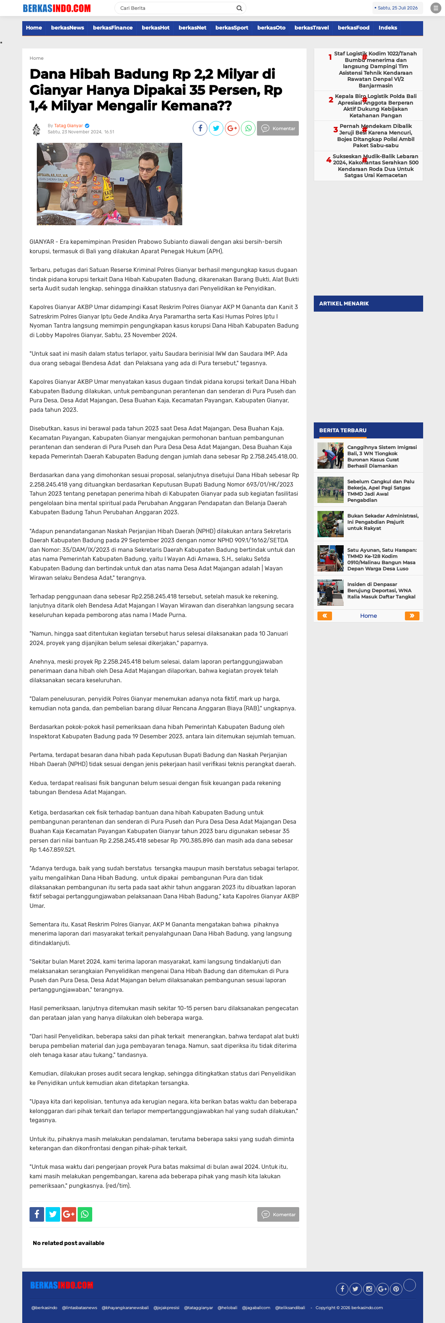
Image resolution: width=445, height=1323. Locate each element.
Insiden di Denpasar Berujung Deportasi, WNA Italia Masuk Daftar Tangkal (381, 590)
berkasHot (155, 27)
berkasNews (67, 27)
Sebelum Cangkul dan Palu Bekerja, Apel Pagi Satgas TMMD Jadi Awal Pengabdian (380, 491)
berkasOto (271, 27)
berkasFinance (113, 27)
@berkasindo (44, 1307)
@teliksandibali (290, 1307)
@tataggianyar (198, 1307)
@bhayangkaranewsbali (125, 1307)
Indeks (388, 27)
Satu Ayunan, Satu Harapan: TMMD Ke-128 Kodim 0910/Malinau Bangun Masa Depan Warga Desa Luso (382, 559)
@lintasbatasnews (79, 1307)
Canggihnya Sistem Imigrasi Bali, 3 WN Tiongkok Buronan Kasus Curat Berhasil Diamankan (382, 456)
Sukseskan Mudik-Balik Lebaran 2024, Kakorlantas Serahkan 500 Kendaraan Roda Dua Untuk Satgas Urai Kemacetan (375, 166)
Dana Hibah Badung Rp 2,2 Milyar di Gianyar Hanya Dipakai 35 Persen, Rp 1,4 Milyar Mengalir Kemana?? (156, 89)
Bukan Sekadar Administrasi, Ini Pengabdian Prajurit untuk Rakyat (382, 522)
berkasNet (192, 27)
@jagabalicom (256, 1307)
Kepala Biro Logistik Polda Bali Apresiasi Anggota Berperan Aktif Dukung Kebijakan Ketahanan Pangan (376, 105)
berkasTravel (311, 27)
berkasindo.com (367, 1307)
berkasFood (354, 27)
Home (34, 27)
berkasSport (231, 27)
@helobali (227, 1307)
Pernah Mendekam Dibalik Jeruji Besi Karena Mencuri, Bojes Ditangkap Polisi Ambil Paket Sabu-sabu (375, 135)
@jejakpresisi (166, 1307)
